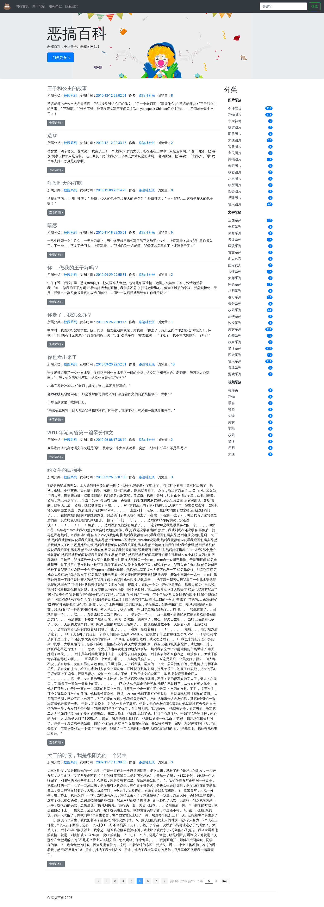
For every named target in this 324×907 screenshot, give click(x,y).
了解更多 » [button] (60, 57)
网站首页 (22, 6)
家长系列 (234, 284)
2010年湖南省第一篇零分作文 (80, 433)
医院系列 (234, 246)
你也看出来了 (62, 357)
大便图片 (234, 140)
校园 (231, 409)
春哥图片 (234, 166)
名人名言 (234, 259)
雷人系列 (234, 361)
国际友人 (234, 265)
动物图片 (234, 115)
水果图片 (234, 179)
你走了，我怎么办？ (69, 315)
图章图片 (234, 134)
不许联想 (234, 108)
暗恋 (52, 225)
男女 (231, 422)
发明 (231, 448)
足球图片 (234, 198)
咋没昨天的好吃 (64, 183)
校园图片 (234, 172)
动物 (231, 397)
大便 (231, 454)
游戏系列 (234, 374)
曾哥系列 (234, 304)
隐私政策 (72, 6)
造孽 (52, 136)
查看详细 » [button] (56, 122)
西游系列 (234, 355)
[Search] (283, 6)
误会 (231, 403)
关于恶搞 (38, 6)
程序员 (233, 390)
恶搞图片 (234, 159)
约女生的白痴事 (64, 470)
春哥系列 (234, 297)
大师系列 (234, 278)
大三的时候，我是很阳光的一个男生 (87, 755)
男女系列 (234, 329)
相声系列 (234, 342)
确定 (225, 881)
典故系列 (234, 240)
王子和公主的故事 (67, 88)
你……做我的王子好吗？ (73, 268)
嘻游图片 (234, 127)
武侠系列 (234, 316)
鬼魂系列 (234, 368)
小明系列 (234, 291)
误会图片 (234, 191)
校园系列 (234, 310)
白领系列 (234, 336)
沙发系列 (234, 323)
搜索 (314, 6)
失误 (231, 416)
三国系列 (234, 220)
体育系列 (234, 233)
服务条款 (55, 6)
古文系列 (234, 252)
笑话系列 (234, 348)
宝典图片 (234, 147)
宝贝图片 (234, 153)
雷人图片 (234, 204)
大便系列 (234, 272)
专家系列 (234, 227)
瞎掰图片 (234, 185)
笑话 (231, 441)
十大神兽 (234, 121)
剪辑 (231, 429)
